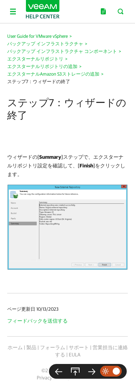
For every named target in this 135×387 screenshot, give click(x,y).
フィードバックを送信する (37, 321)
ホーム (15, 347)
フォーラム (52, 347)
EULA (74, 354)
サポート (79, 347)
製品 (31, 347)
